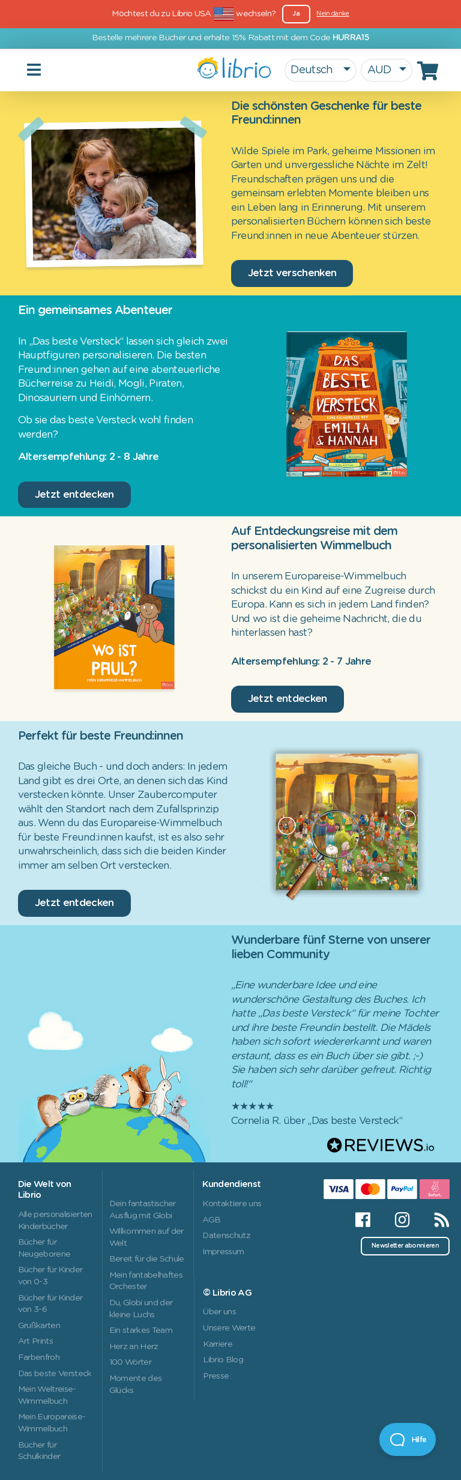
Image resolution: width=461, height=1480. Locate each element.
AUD (379, 70)
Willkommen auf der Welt (146, 1237)
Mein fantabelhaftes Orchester (145, 1281)
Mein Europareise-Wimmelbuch (52, 1423)
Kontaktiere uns (231, 1204)
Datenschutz (226, 1235)
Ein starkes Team (140, 1330)
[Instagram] (402, 1220)
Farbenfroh (38, 1357)
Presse (216, 1376)
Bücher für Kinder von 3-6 (50, 1304)
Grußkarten (39, 1325)
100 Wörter (130, 1362)
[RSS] (435, 1220)
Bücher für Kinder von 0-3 (50, 1276)
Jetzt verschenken (292, 273)
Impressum (223, 1252)
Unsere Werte (229, 1328)
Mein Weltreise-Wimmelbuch (47, 1395)
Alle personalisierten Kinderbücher (55, 1220)
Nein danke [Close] (332, 14)
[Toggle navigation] (108, 70)
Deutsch (313, 70)
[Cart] (430, 70)
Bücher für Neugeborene (44, 1248)
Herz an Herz (133, 1347)
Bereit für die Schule (146, 1259)
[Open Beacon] (407, 1439)
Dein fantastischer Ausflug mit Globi (142, 1210)
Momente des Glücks (135, 1384)
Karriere (217, 1344)
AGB (211, 1220)
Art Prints (35, 1341)
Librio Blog (223, 1360)
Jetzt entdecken (74, 495)
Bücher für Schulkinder (39, 1451)
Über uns (219, 1312)
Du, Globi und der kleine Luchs (141, 1309)
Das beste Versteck (55, 1374)
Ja (296, 14)
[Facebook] (362, 1220)
